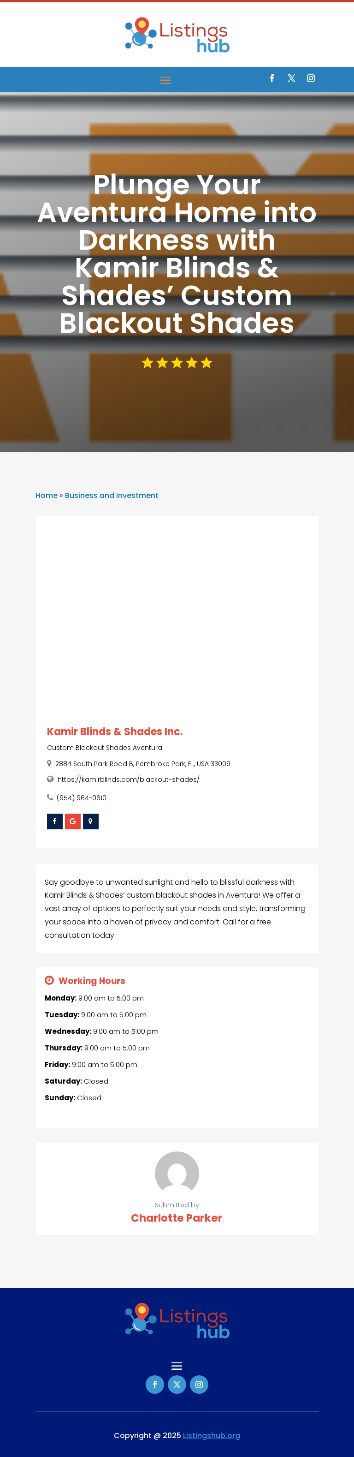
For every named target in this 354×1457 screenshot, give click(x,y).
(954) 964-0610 (81, 798)
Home (46, 495)
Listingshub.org (211, 1435)
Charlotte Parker (177, 1218)
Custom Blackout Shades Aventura (104, 747)
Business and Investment (112, 495)
